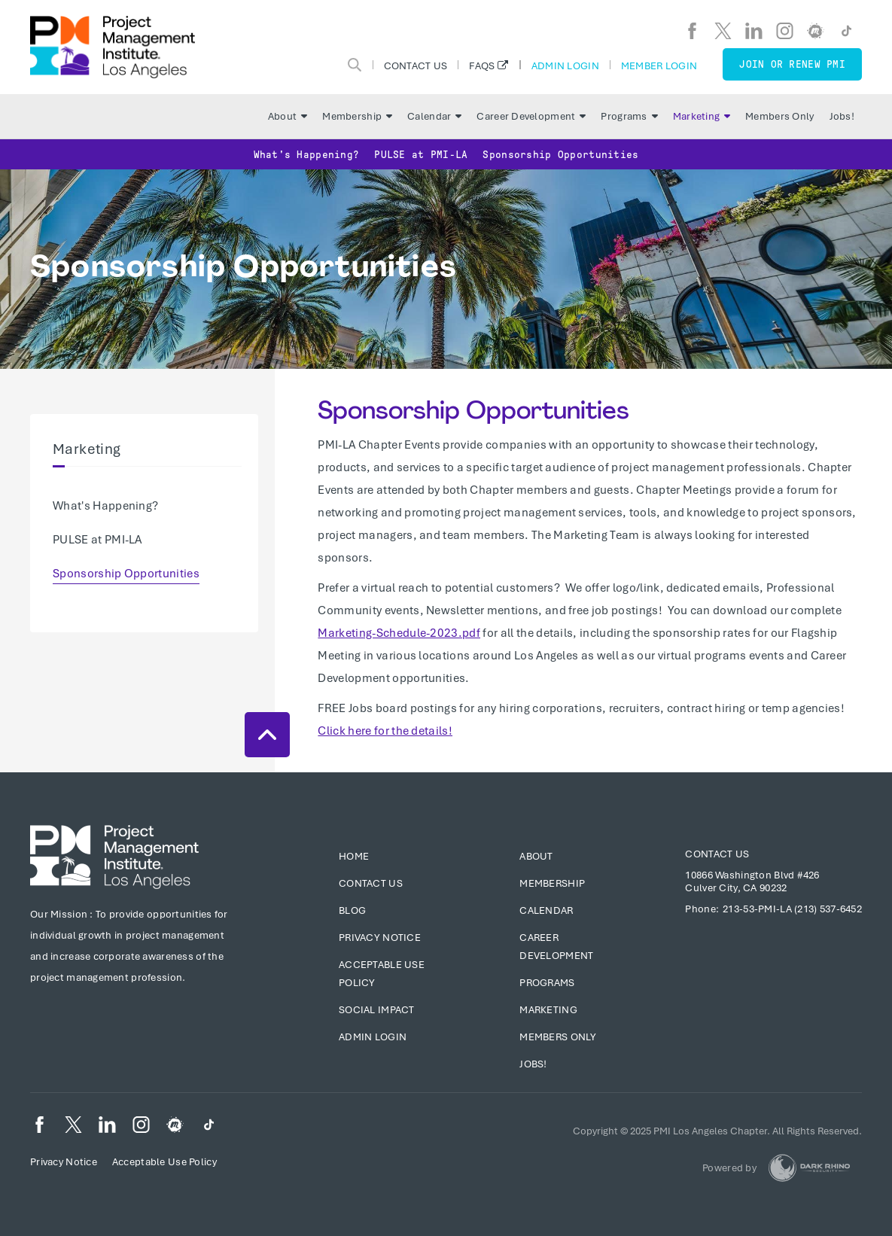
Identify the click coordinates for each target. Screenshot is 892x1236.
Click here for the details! (385, 730)
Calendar (434, 116)
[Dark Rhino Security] (809, 1167)
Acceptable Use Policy (164, 1161)
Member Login (659, 65)
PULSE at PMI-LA (420, 154)
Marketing (702, 116)
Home (354, 856)
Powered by (729, 1167)
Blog (352, 910)
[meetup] (815, 31)
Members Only (779, 116)
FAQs (482, 65)
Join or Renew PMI (792, 64)
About (287, 116)
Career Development (531, 116)
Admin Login (565, 65)
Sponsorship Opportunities (560, 154)
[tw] (723, 31)
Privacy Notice (380, 937)
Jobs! (842, 116)
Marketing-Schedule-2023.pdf (399, 633)
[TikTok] (846, 31)
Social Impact (377, 1009)
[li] (754, 31)
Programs (629, 116)
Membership (357, 116)
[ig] (784, 31)
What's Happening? (307, 154)
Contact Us (416, 65)
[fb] (692, 31)
